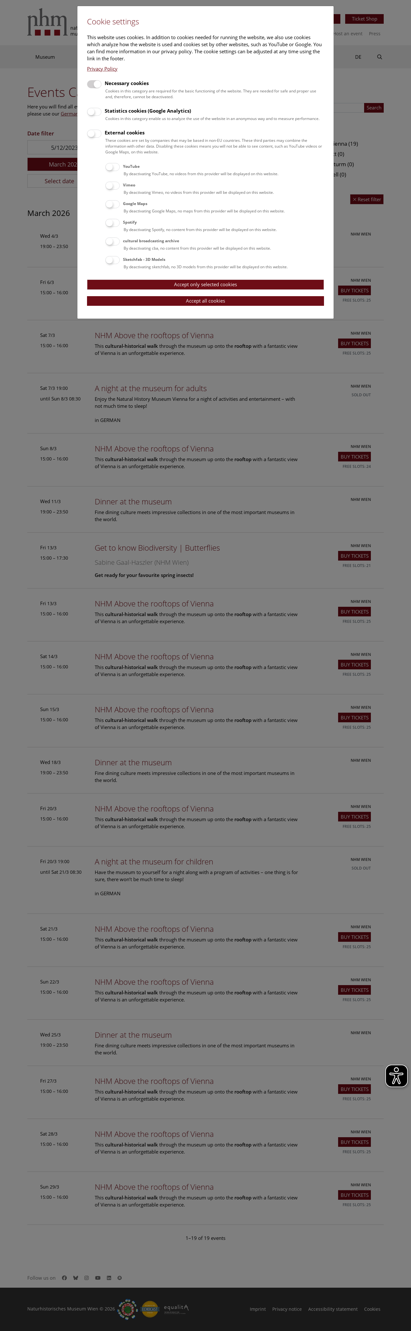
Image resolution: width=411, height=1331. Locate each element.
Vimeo (129, 185)
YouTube (131, 166)
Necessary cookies (127, 83)
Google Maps (135, 203)
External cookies (124, 132)
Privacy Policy (102, 68)
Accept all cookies (205, 300)
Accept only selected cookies (205, 284)
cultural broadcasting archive (151, 241)
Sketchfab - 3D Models (144, 259)
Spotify (130, 222)
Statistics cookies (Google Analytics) (148, 110)
